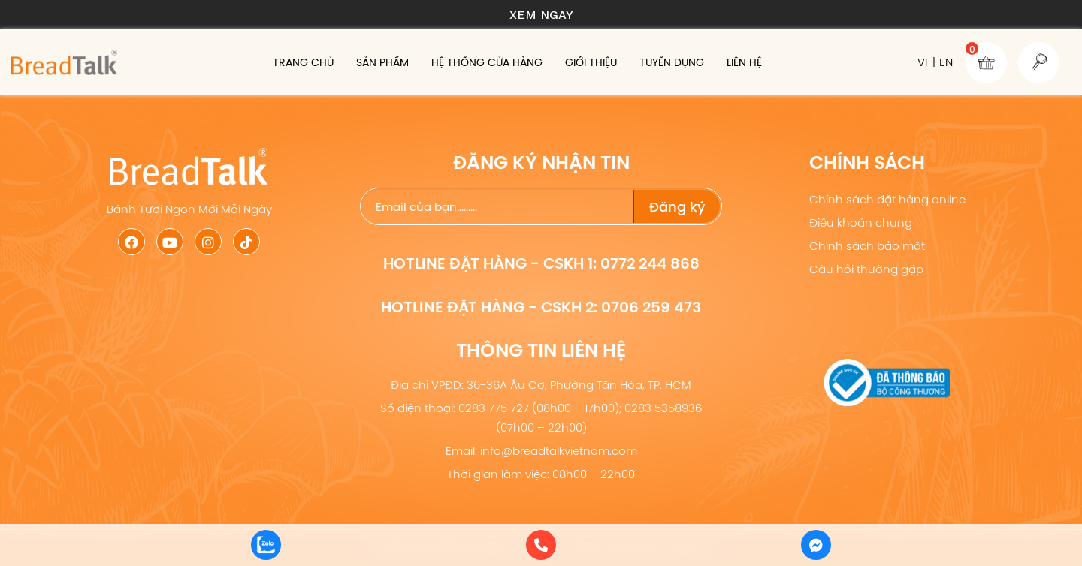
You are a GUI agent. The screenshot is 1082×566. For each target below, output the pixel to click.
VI (922, 62)
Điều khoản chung (860, 222)
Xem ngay (541, 15)
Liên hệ (744, 62)
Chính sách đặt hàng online (887, 199)
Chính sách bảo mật (867, 246)
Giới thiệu (591, 62)
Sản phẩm (382, 62)
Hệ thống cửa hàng (487, 62)
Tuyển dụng (671, 62)
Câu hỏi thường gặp (866, 269)
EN (946, 62)
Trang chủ (303, 62)
